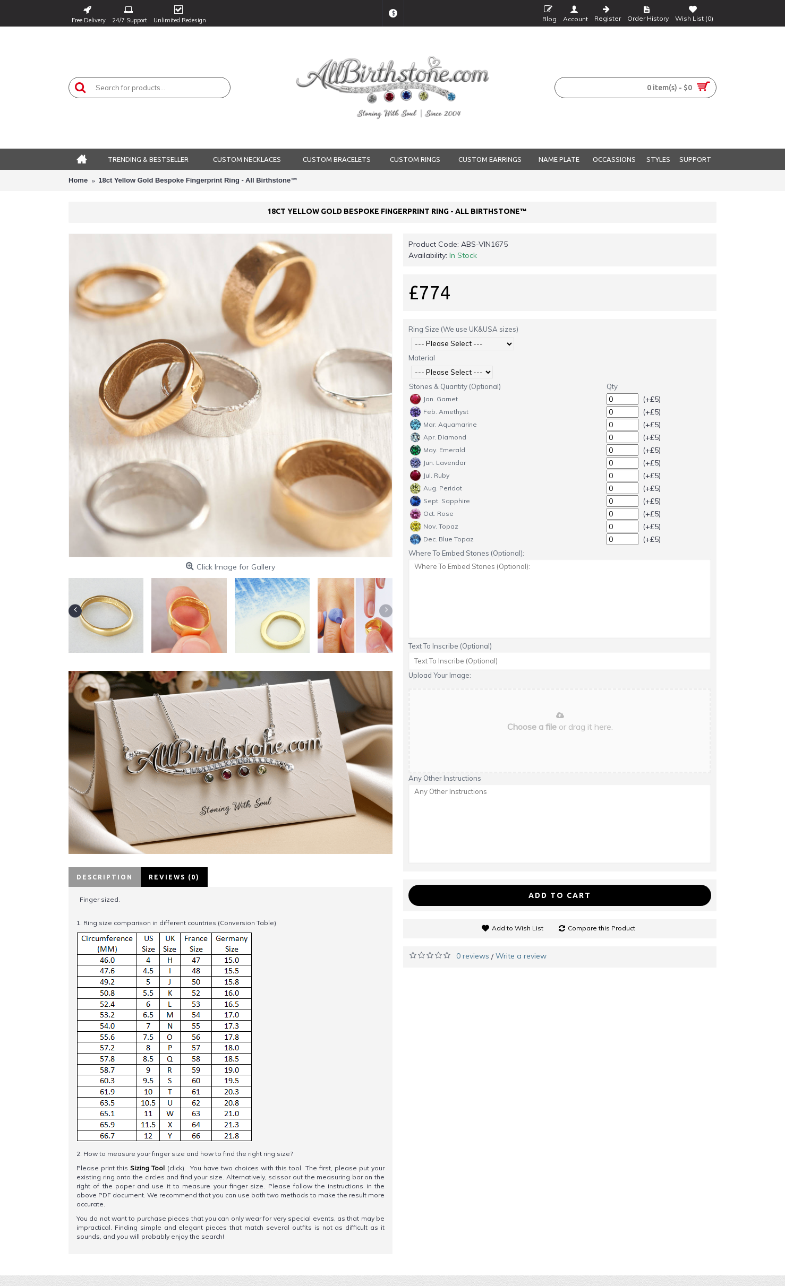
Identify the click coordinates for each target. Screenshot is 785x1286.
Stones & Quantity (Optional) (455, 386)
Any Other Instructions (444, 778)
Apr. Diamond (438, 437)
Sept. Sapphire (440, 501)
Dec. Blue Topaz (442, 539)
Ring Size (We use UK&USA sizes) (463, 329)
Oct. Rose (432, 513)
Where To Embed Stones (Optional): (466, 553)
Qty (612, 386)
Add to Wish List (517, 928)
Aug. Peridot (436, 488)
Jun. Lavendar (438, 463)
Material (421, 357)
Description (104, 877)
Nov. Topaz (434, 526)
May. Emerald (437, 450)
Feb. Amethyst (439, 412)
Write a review (521, 956)
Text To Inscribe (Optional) (450, 646)
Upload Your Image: (439, 675)
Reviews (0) (174, 877)
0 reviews (472, 956)
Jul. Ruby (429, 475)
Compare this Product (601, 928)
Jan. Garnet (434, 399)
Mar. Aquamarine (443, 424)
